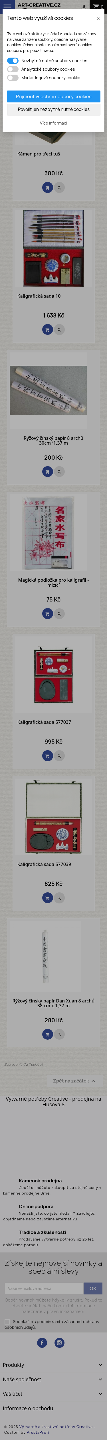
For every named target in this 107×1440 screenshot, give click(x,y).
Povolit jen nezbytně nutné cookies (54, 109)
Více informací (53, 123)
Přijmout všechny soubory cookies (54, 96)
